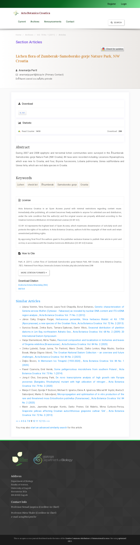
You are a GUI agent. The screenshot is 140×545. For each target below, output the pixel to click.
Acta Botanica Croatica (35, 13)
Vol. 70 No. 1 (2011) (46, 35)
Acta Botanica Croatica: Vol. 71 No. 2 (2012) (62, 315)
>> (48, 421)
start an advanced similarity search (49, 427)
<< (17, 421)
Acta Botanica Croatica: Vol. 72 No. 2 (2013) (100, 323)
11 (37, 421)
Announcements (52, 21)
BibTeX (21, 289)
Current (22, 21)
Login (124, 4)
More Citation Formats (34, 272)
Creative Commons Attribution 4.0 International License (87, 538)
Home (18, 35)
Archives (35, 21)
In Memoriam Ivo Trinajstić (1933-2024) (59, 361)
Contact (70, 21)
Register (112, 4)
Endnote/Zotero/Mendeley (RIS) (33, 285)
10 (34, 421)
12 (40, 421)
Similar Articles (28, 301)
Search (116, 22)
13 (43, 421)
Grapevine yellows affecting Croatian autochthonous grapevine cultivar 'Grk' (64, 411)
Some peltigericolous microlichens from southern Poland (86, 369)
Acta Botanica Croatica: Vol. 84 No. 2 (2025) (85, 344)
